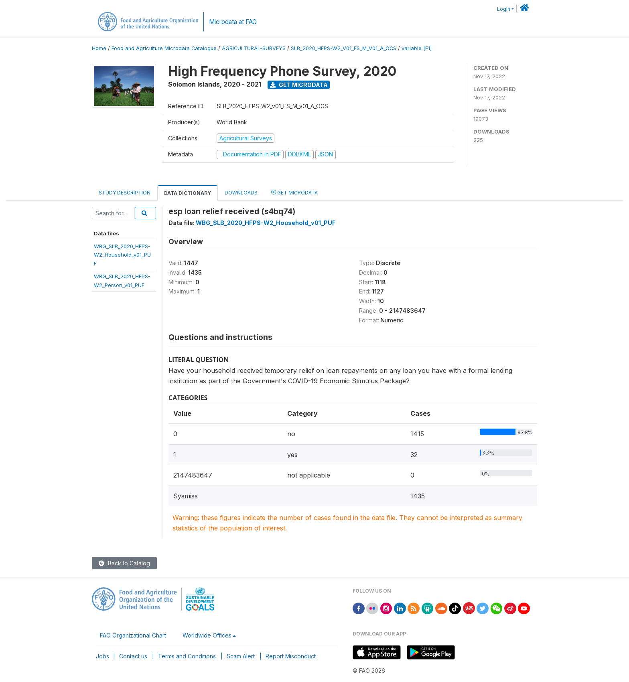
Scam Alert (241, 656)
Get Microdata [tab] (294, 192)
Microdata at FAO (233, 22)
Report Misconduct (291, 656)
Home (99, 48)
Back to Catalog (124, 563)
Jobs (102, 656)
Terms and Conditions (187, 656)
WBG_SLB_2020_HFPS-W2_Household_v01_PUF (122, 255)
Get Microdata (299, 84)
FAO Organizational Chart (133, 635)
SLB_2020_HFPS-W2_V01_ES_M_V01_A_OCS (343, 48)
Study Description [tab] (124, 193)
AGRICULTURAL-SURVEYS (254, 48)
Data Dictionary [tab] (187, 193)
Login (503, 9)
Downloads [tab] (241, 193)
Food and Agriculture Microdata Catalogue (164, 48)
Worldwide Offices (207, 635)
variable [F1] (417, 48)
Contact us (133, 656)
